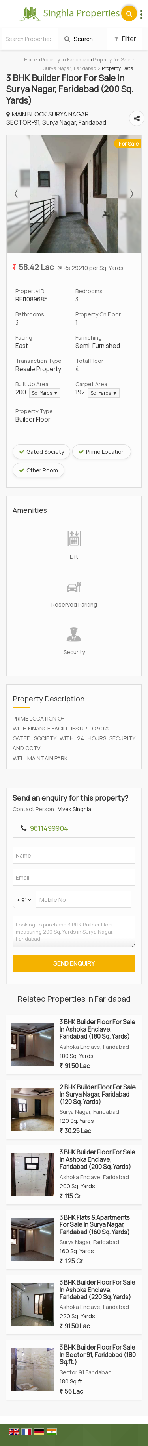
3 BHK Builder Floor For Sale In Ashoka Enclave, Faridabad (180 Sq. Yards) (97, 1029)
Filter (125, 39)
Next (131, 194)
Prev (17, 194)
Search (78, 38)
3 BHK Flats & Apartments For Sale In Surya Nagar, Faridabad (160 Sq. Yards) (95, 1224)
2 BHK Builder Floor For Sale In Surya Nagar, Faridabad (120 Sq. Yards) (98, 1094)
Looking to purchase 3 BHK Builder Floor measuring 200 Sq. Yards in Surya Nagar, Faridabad (74, 931)
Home (30, 59)
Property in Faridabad (65, 59)
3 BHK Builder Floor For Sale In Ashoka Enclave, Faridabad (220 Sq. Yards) (97, 1289)
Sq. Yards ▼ (45, 393)
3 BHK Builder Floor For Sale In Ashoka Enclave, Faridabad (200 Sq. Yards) (97, 1159)
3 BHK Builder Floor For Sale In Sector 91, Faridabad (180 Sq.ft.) (98, 1354)
